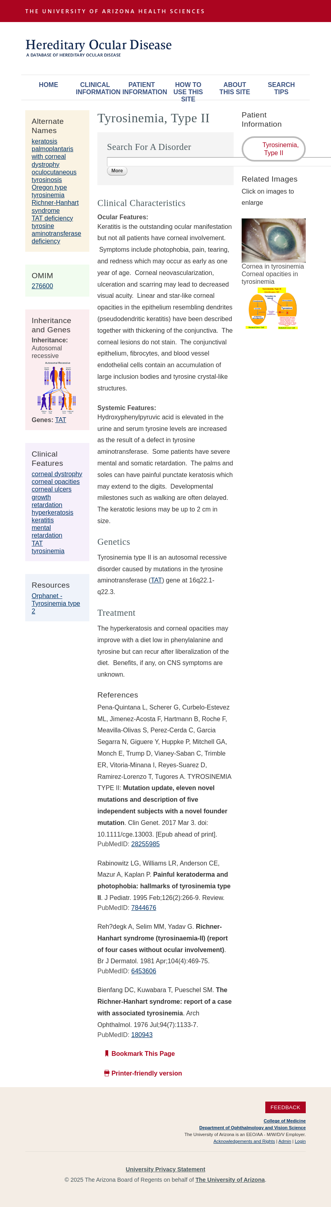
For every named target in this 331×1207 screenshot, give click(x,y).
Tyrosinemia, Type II (280, 149)
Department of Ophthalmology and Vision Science (252, 1127)
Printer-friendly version (146, 1073)
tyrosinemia (48, 551)
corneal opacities (56, 481)
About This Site (235, 88)
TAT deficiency (52, 218)
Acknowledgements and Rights (244, 1141)
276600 (42, 286)
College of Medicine (285, 1120)
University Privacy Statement (165, 1169)
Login (300, 1141)
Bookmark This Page (143, 1053)
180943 (141, 1034)
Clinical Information (97, 88)
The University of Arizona (230, 1180)
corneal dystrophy (57, 474)
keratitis (43, 520)
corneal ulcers (52, 489)
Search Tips (281, 88)
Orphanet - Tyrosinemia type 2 (56, 603)
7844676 (143, 907)
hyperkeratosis (52, 512)
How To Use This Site (188, 90)
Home (48, 84)
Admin (285, 1141)
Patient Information (143, 88)
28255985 (145, 844)
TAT (60, 419)
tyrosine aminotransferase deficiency (56, 233)
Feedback (285, 1107)
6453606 (143, 971)
